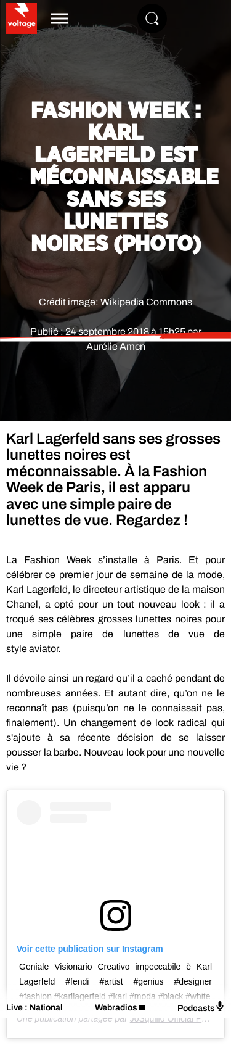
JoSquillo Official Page (173, 1018)
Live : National (34, 1007)
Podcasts (201, 1007)
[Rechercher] (152, 18)
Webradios (116, 1007)
